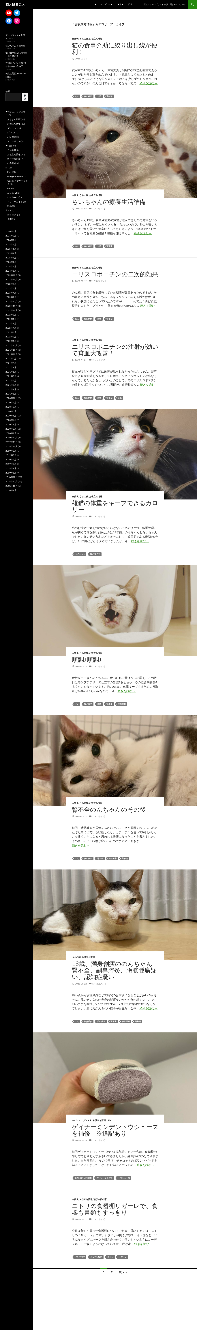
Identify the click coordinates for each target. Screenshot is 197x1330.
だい (77, 96)
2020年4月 (10, 420)
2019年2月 (10, 468)
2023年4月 (10, 292)
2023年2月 (10, 297)
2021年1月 (10, 393)
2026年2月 (10, 235)
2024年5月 (10, 270)
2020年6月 (10, 411)
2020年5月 (10, 415)
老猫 (99, 96)
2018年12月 (11, 477)
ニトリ (110, 1257)
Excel (10, 172)
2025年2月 (10, 253)
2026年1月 (10, 240)
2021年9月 (10, 358)
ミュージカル (13, 141)
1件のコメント (99, 281)
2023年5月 (10, 288)
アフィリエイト (15, 201)
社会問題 (11, 163)
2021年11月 (11, 349)
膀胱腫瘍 (122, 704)
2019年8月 (10, 450)
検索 (7, 91)
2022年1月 (10, 341)
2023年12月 (11, 275)
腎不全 (109, 246)
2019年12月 (11, 437)
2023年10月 (11, 279)
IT (138, 4)
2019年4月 (10, 459)
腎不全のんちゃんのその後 (109, 809)
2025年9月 (10, 244)
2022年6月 (10, 323)
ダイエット (80, 554)
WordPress (13, 197)
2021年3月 (10, 385)
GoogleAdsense (15, 176)
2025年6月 (10, 248)
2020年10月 (11, 398)
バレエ (110, 1120)
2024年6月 (10, 266)
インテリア (80, 1257)
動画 (9, 206)
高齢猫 (109, 96)
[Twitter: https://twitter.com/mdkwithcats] (17, 13)
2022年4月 (10, 327)
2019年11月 (11, 442)
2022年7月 (10, 319)
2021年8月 (10, 363)
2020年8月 (10, 406)
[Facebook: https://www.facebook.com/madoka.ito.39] (8, 21)
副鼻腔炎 (88, 1021)
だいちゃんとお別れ (15, 45)
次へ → (123, 1272)
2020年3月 (10, 424)
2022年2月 (10, 336)
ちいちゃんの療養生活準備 (108, 201)
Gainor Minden (83, 1178)
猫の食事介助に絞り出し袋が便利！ (114, 48)
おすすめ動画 (13, 119)
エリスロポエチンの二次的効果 (115, 274)
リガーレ (123, 1257)
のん (77, 319)
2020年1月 (10, 433)
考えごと (11, 214)
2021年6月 (10, 371)
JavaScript (12, 192)
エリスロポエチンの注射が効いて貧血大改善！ (115, 350)
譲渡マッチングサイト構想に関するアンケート (165, 4)
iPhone (10, 188)
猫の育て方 (95, 554)
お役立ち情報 (95, 38)
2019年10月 (11, 446)
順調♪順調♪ (87, 659)
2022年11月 (11, 306)
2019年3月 (10, 464)
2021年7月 (10, 367)
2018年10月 (11, 485)
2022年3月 (10, 332)
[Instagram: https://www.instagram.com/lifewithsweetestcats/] (17, 21)
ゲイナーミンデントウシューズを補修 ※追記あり (115, 1130)
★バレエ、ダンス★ (104, 4)
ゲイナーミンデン (105, 1178)
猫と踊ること (15, 4)
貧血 (120, 398)
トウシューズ (124, 1178)
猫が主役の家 (100, 1199)
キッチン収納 (96, 1257)
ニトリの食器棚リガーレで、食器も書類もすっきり (115, 1209)
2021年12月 (11, 345)
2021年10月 (11, 354)
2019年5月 (10, 455)
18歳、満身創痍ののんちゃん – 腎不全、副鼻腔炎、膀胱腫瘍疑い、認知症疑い (114, 970)
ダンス (10, 132)
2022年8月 (10, 314)
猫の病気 (88, 96)
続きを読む (149, 83)
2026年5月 (10, 231)
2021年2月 (10, 389)
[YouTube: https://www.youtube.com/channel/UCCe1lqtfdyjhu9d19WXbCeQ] (8, 13)
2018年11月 (11, 481)
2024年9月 (10, 262)
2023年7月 (10, 284)
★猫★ (120, 4)
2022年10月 (11, 310)
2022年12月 (11, 301)
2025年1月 (10, 257)
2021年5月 (10, 376)
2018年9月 (10, 490)
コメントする (98, 208)
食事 (9, 219)
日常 (130, 4)
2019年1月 (10, 472)
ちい (77, 246)
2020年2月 (10, 428)
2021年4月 (10, 380)
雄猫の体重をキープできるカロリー (115, 506)
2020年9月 (10, 402)
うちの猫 (83, 38)
